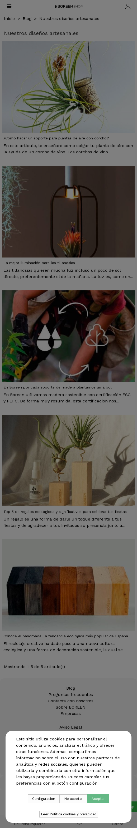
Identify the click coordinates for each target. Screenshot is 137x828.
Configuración (43, 799)
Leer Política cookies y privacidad (68, 814)
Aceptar (98, 799)
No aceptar (73, 799)
